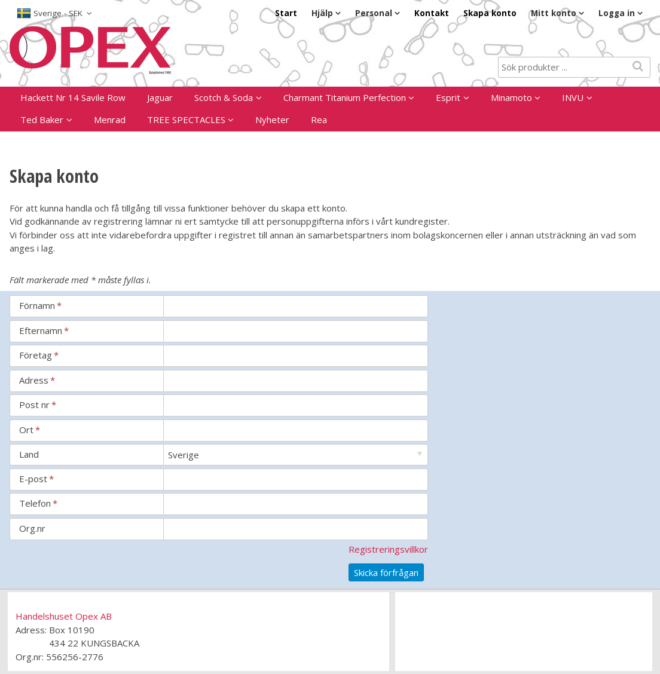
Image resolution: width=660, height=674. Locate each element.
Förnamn (40, 305)
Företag (39, 355)
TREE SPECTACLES (186, 119)
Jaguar (160, 97)
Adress (37, 380)
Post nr (37, 404)
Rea (319, 119)
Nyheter (272, 119)
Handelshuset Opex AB (64, 616)
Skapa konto (490, 13)
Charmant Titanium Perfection (344, 97)
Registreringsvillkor (388, 549)
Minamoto (511, 97)
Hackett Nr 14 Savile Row (73, 97)
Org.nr (32, 528)
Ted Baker (41, 119)
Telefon (38, 503)
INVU (572, 97)
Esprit (448, 97)
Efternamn (44, 330)
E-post (36, 479)
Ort (29, 430)
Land (29, 454)
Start (286, 13)
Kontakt (431, 13)
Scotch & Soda (223, 97)
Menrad (110, 119)
